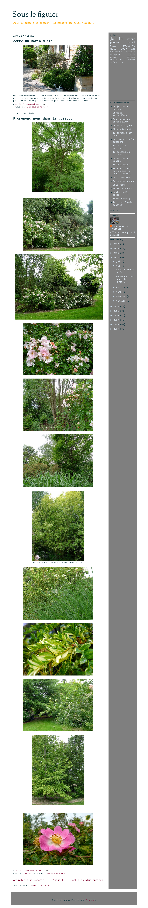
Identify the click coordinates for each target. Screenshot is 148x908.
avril (120, 287)
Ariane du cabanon (124, 181)
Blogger (90, 900)
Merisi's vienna (123, 188)
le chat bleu (121, 165)
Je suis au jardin (124, 125)
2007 (116, 329)
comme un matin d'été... (36, 41)
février (121, 296)
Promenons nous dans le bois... (42, 119)
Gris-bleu (119, 185)
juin (119, 261)
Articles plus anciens (87, 880)
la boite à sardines (119, 147)
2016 (116, 248)
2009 (116, 320)
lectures (129, 45)
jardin (28, 874)
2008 (116, 324)
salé (113, 45)
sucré (131, 42)
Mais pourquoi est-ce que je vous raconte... (123, 171)
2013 (116, 306)
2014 (116, 257)
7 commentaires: (31, 104)
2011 (116, 311)
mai (118, 266)
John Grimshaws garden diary (122, 120)
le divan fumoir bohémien (123, 203)
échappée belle (122, 54)
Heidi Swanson (121, 177)
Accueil (58, 880)
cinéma (113, 57)
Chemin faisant (122, 129)
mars (119, 292)
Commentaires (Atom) (40, 886)
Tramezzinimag (121, 198)
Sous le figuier (35, 14)
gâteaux (130, 52)
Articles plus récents (28, 880)
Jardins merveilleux (120, 114)
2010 (116, 315)
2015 (116, 253)
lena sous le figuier (120, 227)
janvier (121, 301)
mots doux (118, 48)
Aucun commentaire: (33, 871)
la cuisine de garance (121, 153)
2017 (116, 244)
